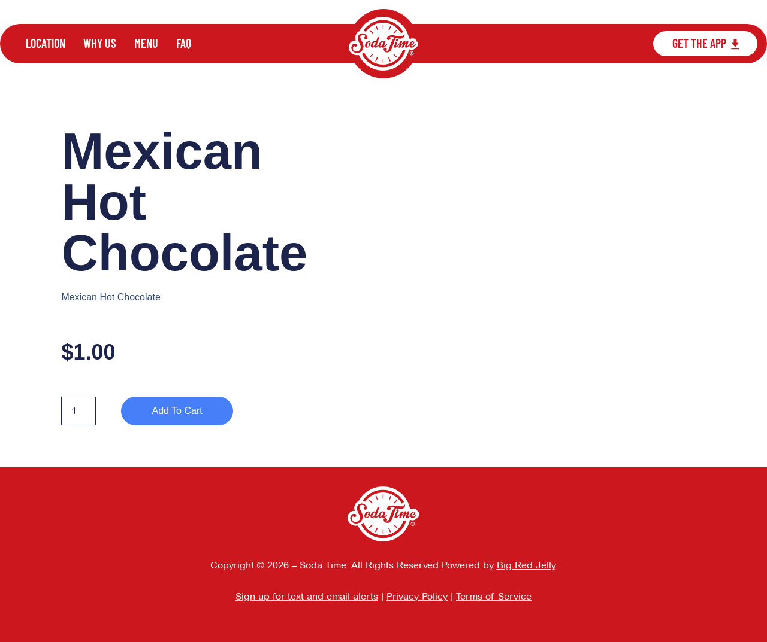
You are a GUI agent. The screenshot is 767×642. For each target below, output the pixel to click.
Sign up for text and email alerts (306, 596)
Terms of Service (494, 596)
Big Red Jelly (526, 565)
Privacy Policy (417, 596)
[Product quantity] (78, 411)
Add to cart (177, 411)
